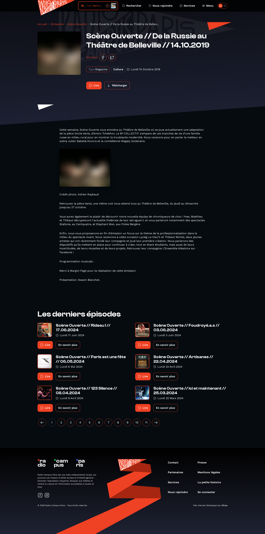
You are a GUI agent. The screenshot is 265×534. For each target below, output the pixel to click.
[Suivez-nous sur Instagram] (47, 495)
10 (136, 422)
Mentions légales (211, 472)
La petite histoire (211, 482)
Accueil (42, 24)
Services (187, 5)
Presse (204, 462)
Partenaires (177, 472)
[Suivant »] (156, 422)
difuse (224, 505)
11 (146, 422)
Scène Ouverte (77, 24)
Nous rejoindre (161, 5)
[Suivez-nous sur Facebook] (40, 495)
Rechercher (131, 5)
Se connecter (208, 492)
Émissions (57, 24)
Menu (207, 5)
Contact (175, 462)
